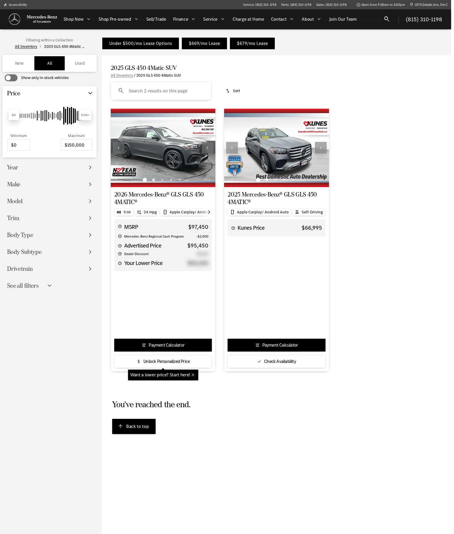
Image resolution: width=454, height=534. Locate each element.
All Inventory (122, 75)
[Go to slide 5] (179, 179)
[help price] (120, 246)
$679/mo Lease (252, 43)
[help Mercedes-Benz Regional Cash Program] (120, 236)
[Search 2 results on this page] (161, 90)
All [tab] (49, 63)
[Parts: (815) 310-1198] (296, 4)
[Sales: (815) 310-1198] (331, 4)
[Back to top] (134, 426)
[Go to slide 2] (153, 179)
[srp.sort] (233, 91)
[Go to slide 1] (144, 179)
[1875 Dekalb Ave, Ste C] (428, 4)
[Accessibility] (15, 4)
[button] (118, 148)
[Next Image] (207, 148)
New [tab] (19, 63)
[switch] (36, 77)
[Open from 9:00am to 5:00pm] (380, 4)
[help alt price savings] (120, 253)
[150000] (76, 145)
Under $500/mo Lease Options (140, 43)
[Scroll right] (209, 212)
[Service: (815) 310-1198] (259, 4)
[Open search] (387, 19)
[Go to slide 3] (162, 179)
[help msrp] (120, 226)
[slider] (13, 115)
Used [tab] (80, 63)
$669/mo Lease (204, 43)
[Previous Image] (118, 148)
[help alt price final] (120, 263)
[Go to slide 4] (171, 179)
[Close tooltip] (193, 375)
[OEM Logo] (14, 19)
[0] (18, 145)
